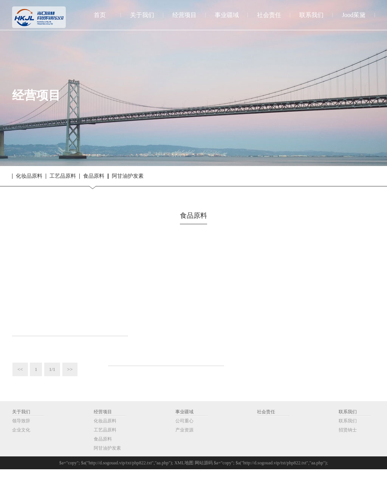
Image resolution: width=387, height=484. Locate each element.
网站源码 (204, 477)
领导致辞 (21, 435)
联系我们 (348, 426)
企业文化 (21, 444)
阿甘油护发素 (128, 176)
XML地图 (184, 477)
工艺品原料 (63, 176)
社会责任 (266, 426)
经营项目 (103, 426)
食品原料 (93, 176)
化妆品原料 (29, 176)
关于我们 (21, 426)
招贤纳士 (348, 444)
